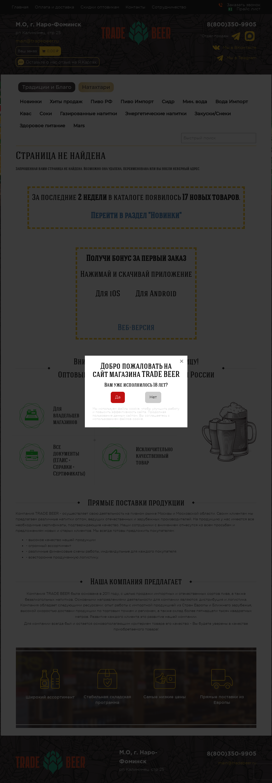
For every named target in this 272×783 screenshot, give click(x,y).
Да (117, 397)
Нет (153, 397)
